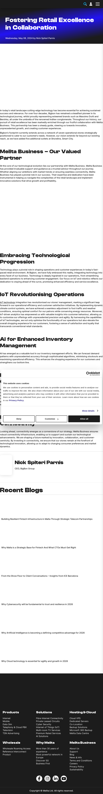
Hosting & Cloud (83, 712)
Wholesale (11, 742)
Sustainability (76, 769)
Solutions (44, 712)
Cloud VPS (75, 718)
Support (74, 751)
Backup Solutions (78, 727)
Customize (51, 419)
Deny (18, 419)
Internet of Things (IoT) (47, 727)
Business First (43, 763)
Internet (6, 718)
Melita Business (83, 742)
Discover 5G (42, 760)
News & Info (76, 757)
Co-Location (76, 724)
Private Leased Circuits (48, 721)
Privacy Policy (77, 766)
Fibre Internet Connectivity (49, 718)
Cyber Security (43, 724)
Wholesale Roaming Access (16, 748)
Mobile (6, 721)
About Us (74, 748)
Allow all (84, 419)
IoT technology (7, 302)
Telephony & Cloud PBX (15, 727)
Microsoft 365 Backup (81, 730)
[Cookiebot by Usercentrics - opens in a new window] (88, 374)
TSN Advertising (11, 733)
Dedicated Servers (79, 721)
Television (8, 730)
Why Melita (45, 742)
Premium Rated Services (48, 733)
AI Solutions (42, 736)
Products (11, 712)
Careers (74, 763)
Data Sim (7, 724)
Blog (72, 754)
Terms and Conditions (81, 760)
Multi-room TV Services (48, 730)
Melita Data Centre (79, 733)
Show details (88, 411)
